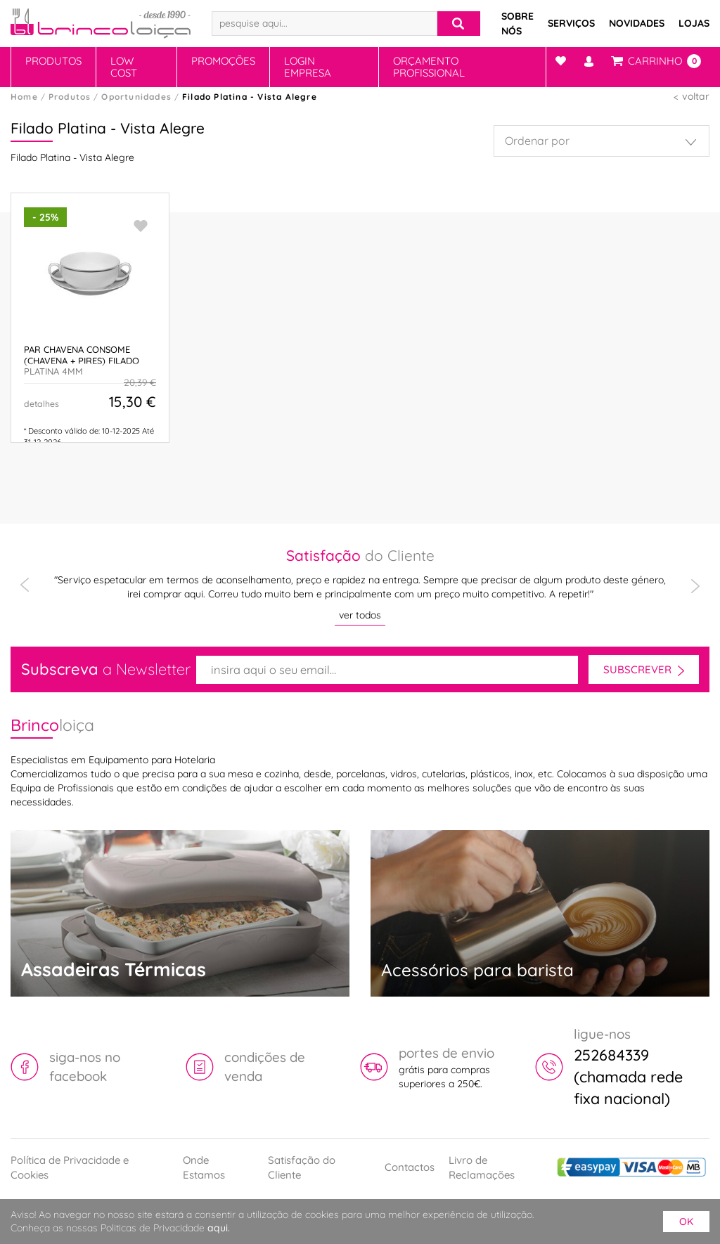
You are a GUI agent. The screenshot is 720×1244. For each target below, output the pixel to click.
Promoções (223, 60)
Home (24, 96)
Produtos (53, 60)
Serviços (571, 23)
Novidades (636, 23)
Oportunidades (136, 96)
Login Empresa (307, 66)
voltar (695, 96)
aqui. (218, 1228)
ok (686, 1221)
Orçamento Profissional (429, 66)
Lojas (694, 23)
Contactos (410, 1167)
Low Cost (123, 66)
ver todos (360, 615)
